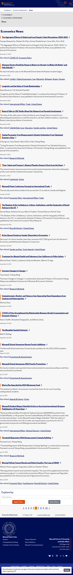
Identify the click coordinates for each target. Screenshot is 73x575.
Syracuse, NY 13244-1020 (60, 547)
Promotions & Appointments (21, 357)
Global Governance (24, 79)
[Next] (49, 508)
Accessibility (24, 566)
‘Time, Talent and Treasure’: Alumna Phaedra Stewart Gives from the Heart (33, 165)
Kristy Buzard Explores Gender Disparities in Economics (26, 235)
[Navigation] (65, 3)
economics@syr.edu (43, 515)
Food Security (28, 483)
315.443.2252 (64, 549)
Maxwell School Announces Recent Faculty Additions (24, 344)
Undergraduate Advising (10, 542)
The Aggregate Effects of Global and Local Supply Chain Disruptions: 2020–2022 (36, 37)
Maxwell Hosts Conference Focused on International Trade (27, 186)
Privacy (53, 566)
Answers (5, 539)
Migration (40, 79)
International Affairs (17, 104)
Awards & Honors (16, 399)
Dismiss (67, 570)
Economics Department (20, 10)
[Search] (70, 3)
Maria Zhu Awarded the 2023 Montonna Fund (22, 385)
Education (29, 128)
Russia (55, 79)
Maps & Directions (40, 566)
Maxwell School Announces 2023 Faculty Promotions (25, 364)
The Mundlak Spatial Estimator (16, 330)
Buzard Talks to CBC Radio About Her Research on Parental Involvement (32, 111)
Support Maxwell (30, 539)
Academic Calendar (15, 566)
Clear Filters (54, 502)
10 (46, 508)
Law (33, 79)
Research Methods (17, 158)
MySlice (48, 566)
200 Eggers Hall (64, 544)
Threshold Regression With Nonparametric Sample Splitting (27, 438)
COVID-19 (14, 58)
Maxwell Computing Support (34, 545)
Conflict (13, 79)
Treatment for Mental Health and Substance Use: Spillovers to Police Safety (34, 256)
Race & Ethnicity (16, 228)
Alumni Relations (30, 542)
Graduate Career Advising (11, 545)
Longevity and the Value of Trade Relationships (22, 86)
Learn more (10, 571)
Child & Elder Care (17, 128)
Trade (28, 104)
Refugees (48, 79)
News (31, 10)
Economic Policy (25, 58)
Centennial (14, 179)
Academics (7, 10)
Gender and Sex (39, 128)
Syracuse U (59, 566)
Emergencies (32, 566)
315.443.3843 (60, 515)
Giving (21, 179)
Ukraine (61, 79)
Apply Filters (18, 502)
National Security (32, 431)
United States (36, 104)
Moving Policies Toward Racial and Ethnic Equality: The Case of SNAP (31, 463)
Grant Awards (28, 249)
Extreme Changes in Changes (15, 271)
